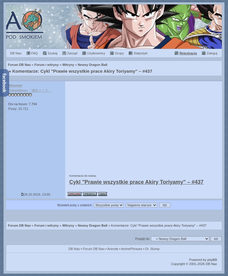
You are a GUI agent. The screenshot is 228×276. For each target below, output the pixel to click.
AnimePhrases (131, 249)
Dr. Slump (152, 249)
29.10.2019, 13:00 (35, 194)
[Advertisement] (143, 125)
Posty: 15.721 (18, 109)
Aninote (112, 249)
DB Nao (74, 249)
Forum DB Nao (19, 225)
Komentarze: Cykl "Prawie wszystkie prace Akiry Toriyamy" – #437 (82, 71)
